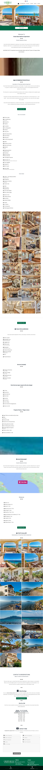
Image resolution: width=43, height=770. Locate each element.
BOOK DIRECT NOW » (21, 109)
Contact (38, 3)
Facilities (27, 3)
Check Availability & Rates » (21, 698)
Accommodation (22, 3)
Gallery (35, 3)
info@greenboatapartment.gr (33, 764)
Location (31, 3)
